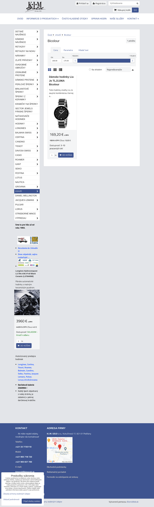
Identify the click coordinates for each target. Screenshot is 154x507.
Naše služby (117, 19)
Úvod (20, 19)
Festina (27, 173)
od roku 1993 (38, 11)
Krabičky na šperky (26, 104)
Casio (18, 155)
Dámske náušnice (27, 40)
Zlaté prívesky (27, 60)
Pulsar (19, 205)
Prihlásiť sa (82, 3)
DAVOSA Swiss (27, 151)
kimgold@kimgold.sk (24, 471)
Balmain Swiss (27, 133)
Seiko (18, 169)
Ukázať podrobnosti (11, 499)
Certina (27, 137)
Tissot (27, 146)
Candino (20, 142)
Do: (67, 59)
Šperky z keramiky (27, 98)
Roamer (27, 160)
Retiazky (27, 47)
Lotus (18, 178)
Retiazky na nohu (25, 51)
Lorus (27, 209)
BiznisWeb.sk (132, 501)
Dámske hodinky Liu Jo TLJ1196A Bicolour (61, 80)
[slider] (75, 61)
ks (53, 155)
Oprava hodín (99, 19)
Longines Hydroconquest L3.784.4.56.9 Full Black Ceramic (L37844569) (26, 273)
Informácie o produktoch (42, 19)
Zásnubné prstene (27, 74)
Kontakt (133, 19)
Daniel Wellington (26, 196)
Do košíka (65, 155)
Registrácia (99, 3)
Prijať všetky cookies (31, 501)
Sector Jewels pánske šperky (24, 110)
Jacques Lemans (27, 200)
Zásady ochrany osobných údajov (47, 501)
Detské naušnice (27, 33)
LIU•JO (27, 191)
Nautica (19, 182)
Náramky (27, 56)
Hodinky (27, 124)
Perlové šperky (27, 84)
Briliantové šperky (27, 90)
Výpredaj (27, 218)
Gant (27, 164)
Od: (56, 59)
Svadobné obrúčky (27, 66)
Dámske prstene (27, 80)
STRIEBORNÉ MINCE (25, 214)
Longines (27, 128)
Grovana (27, 187)
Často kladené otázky (75, 19)
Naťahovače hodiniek (22, 117)
